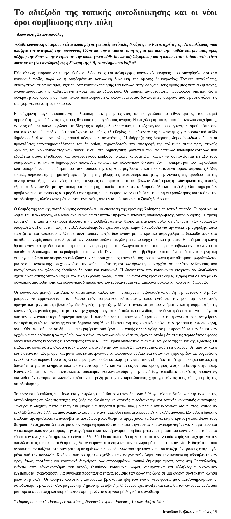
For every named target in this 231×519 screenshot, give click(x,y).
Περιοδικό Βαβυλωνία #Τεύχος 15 (189, 512)
